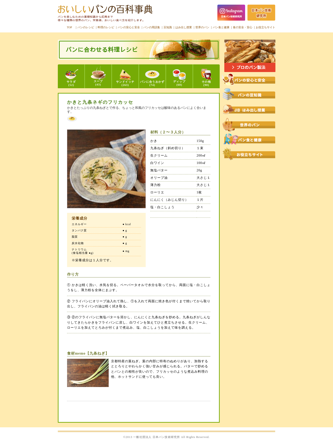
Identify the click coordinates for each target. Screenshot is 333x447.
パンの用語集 (151, 27)
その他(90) (206, 78)
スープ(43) (98, 76)
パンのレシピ (85, 27)
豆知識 (167, 27)
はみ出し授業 (183, 27)
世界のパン (202, 27)
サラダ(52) (71, 78)
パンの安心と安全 (129, 27)
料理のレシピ (106, 27)
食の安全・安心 (242, 27)
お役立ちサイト (265, 27)
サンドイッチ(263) (125, 78)
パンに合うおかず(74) (152, 78)
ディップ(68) (179, 77)
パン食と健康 (221, 27)
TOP (69, 27)
